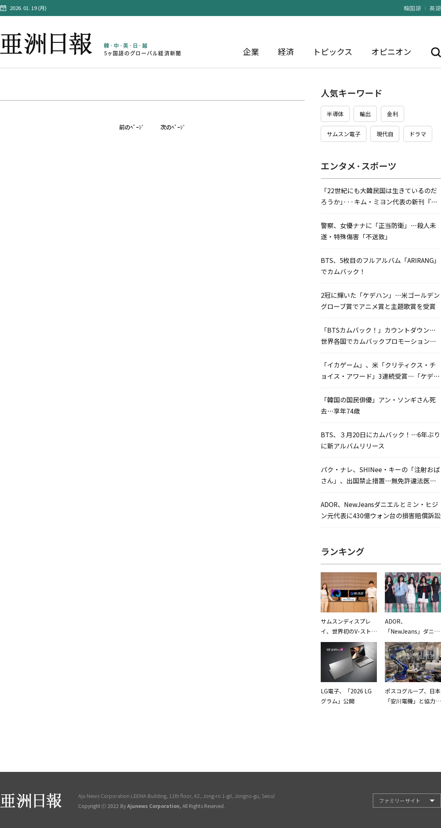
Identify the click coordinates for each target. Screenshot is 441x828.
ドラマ (417, 134)
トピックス (332, 52)
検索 (436, 52)
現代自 (384, 134)
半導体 (335, 114)
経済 (286, 52)
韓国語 (412, 8)
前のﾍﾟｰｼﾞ (131, 127)
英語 (435, 8)
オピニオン (391, 52)
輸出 (365, 114)
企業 (251, 52)
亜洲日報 (47, 44)
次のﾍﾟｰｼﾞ (173, 127)
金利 (392, 114)
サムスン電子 (343, 134)
